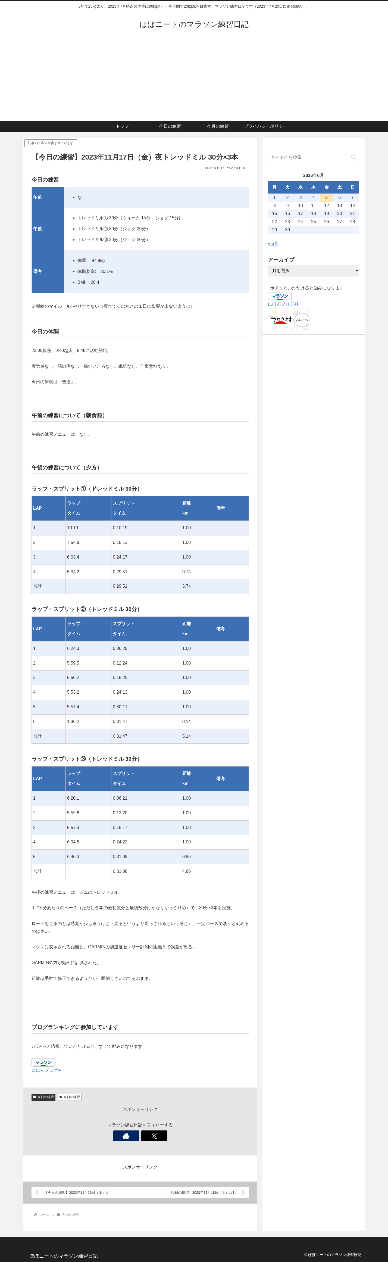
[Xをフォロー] (146, 1135)
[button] (353, 157)
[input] (313, 157)
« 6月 (273, 243)
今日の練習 (43, 1097)
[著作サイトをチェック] (134, 1135)
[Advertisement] (194, 80)
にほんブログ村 (47, 1070)
